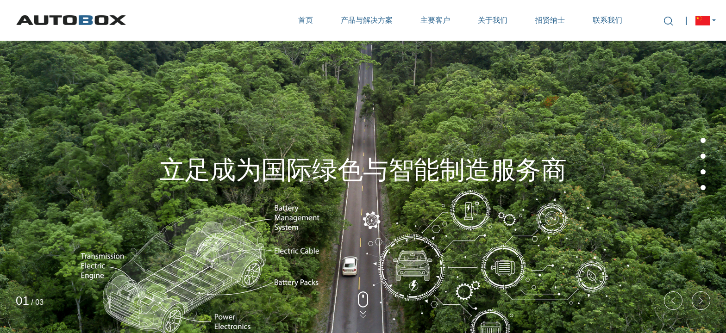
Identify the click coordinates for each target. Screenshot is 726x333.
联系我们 (607, 20)
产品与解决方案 (367, 20)
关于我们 (492, 20)
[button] (701, 300)
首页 (305, 20)
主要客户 (435, 20)
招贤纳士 (550, 20)
